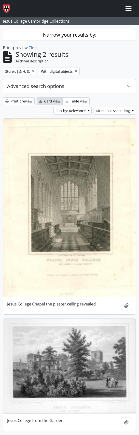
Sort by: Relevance (71, 110)
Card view (49, 101)
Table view (76, 101)
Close (33, 47)
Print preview (18, 101)
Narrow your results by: (69, 34)
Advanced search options (35, 86)
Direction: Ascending (113, 110)
